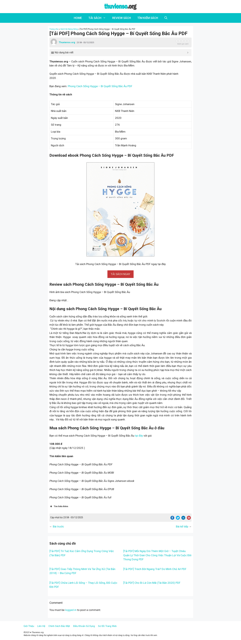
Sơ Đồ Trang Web (107, 626)
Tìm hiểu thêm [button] (58, 506)
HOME (78, 18)
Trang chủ (53, 29)
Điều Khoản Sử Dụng (84, 626)
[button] (120, 274)
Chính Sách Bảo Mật (59, 626)
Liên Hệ (41, 626)
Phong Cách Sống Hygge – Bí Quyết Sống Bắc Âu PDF (100, 86)
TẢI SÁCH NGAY (120, 274)
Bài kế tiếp (182, 526)
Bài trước (58, 526)
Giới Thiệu (29, 626)
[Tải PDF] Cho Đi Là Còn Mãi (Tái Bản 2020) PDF (151, 582)
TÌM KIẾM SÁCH (147, 18)
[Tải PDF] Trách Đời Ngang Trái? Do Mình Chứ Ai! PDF (154, 569)
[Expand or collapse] (188, 52)
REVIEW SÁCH (121, 18)
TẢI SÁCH (98, 18)
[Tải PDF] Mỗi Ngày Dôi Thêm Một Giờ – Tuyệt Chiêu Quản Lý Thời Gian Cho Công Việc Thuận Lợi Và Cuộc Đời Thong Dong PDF (157, 555)
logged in (70, 610)
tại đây (139, 435)
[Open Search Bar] (166, 18)
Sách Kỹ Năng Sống (69, 29)
